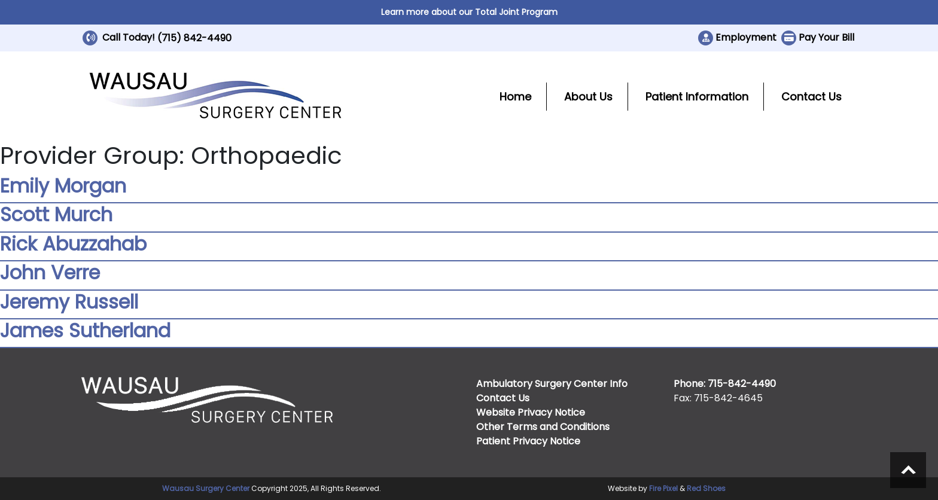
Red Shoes (706, 488)
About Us (588, 96)
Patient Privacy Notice (528, 441)
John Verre (50, 272)
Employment (745, 37)
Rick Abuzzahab (73, 243)
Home (515, 96)
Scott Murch (56, 214)
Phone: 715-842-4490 (725, 384)
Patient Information (696, 96)
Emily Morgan (63, 185)
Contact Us (811, 96)
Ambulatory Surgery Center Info (552, 384)
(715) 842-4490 (194, 38)
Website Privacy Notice (530, 412)
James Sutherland (85, 330)
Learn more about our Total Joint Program (469, 12)
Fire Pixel (663, 488)
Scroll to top (908, 470)
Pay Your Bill (826, 37)
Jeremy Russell (69, 301)
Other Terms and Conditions (543, 427)
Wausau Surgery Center (205, 488)
